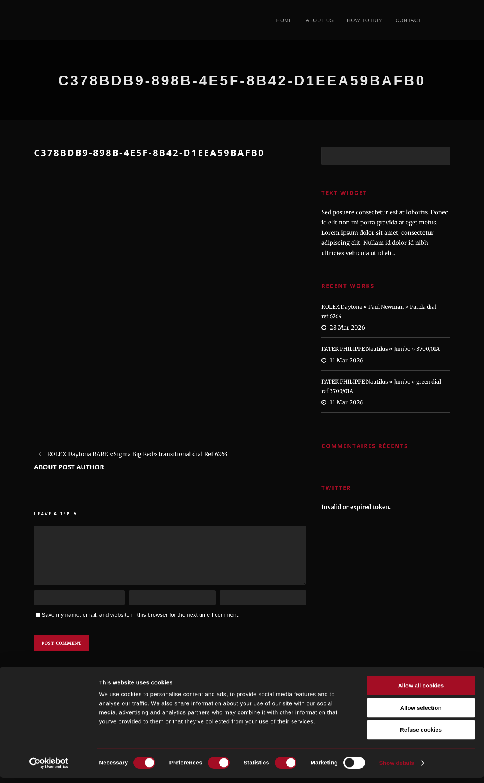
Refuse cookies (421, 735)
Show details (396, 768)
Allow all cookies (421, 690)
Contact (409, 20)
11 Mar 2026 (346, 360)
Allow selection (420, 713)
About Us (320, 20)
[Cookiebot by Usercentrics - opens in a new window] (49, 768)
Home (284, 20)
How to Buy (364, 20)
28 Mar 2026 (347, 327)
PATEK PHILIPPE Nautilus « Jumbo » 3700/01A (380, 348)
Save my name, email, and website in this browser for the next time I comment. (141, 614)
